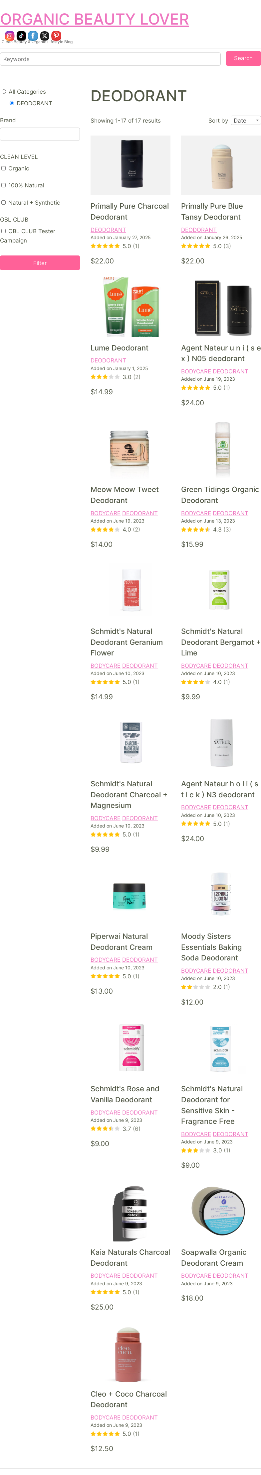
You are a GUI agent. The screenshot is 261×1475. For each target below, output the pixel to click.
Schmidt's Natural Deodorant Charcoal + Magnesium (129, 794)
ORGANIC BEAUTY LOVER (94, 19)
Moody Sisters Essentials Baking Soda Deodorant (211, 947)
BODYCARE (196, 371)
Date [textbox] (240, 120)
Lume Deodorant (119, 348)
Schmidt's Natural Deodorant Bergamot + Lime (221, 642)
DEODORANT (108, 229)
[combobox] (246, 120)
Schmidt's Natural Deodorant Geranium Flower (127, 642)
